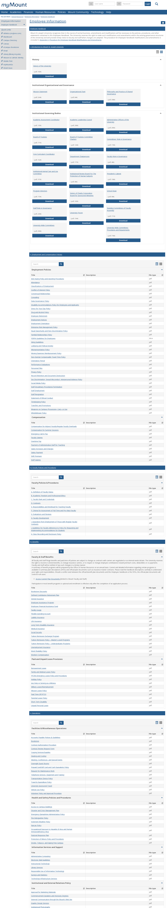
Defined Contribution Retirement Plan (45, 595)
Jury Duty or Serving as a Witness (43, 683)
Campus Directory (9, 40)
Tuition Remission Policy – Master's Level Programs (50, 640)
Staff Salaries (36, 460)
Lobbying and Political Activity (42, 346)
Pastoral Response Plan (40, 835)
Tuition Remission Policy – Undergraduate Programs (50, 643)
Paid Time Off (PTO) (38, 694)
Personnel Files (36, 368)
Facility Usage (36, 610)
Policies (62, 12)
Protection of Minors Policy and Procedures (47, 839)
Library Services (37, 867)
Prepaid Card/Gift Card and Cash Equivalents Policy (50, 767)
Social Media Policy (38, 383)
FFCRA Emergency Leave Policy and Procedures (49, 676)
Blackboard (6, 37)
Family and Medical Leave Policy (43, 672)
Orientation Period (38, 361)
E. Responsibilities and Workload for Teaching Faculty (51, 507)
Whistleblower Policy (38, 413)
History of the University (42, 66)
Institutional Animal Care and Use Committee (45, 172)
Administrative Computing (40, 856)
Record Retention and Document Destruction (48, 376)
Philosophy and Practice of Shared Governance (120, 93)
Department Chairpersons (79, 156)
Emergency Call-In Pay (39, 434)
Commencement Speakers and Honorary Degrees (49, 896)
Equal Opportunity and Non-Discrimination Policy (49, 331)
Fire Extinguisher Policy (39, 818)
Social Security (36, 632)
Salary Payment (37, 452)
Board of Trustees (40, 137)
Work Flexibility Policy (39, 651)
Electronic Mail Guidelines (40, 860)
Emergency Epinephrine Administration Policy (48, 814)
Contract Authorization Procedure (43, 745)
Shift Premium (36, 456)
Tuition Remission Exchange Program (45, 636)
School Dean (112, 191)
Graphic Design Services (40, 903)
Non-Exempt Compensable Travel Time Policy (48, 357)
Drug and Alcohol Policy (40, 312)
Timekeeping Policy (38, 402)
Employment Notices (39, 320)
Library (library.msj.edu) (11, 54)
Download (56, 76)
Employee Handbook (48, 17)
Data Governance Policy (40, 301)
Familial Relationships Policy (41, 335)
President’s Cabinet (114, 174)
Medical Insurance (38, 629)
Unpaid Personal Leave (39, 705)
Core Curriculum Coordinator (44, 154)
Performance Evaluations (40, 364)
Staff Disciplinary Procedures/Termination (46, 387)
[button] (61, 264)
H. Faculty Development (40, 518)
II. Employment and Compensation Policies (46, 254)
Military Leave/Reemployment (42, 687)
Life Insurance (36, 621)
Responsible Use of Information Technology (47, 871)
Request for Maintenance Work (42, 771)
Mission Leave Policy (39, 691)
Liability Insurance (37, 617)
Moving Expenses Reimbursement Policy (46, 353)
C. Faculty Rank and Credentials (42, 499)
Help (108, 12)
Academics (15, 12)
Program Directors (40, 191)
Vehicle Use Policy (37, 790)
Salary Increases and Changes (42, 449)
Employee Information (32, 17)
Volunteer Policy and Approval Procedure (46, 793)
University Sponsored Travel (41, 786)
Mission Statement (40, 92)
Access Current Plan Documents (48, 579)
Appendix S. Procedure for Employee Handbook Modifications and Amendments (70, 40)
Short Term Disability (39, 702)
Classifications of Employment (42, 286)
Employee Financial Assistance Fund (44, 606)
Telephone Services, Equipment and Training (47, 775)
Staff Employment (37, 391)
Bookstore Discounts (39, 591)
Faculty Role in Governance (117, 156)
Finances (28, 12)
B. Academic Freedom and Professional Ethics (48, 496)
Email (4, 51)
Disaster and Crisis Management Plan (45, 811)
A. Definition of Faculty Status (42, 492)
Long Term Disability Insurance (42, 625)
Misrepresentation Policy (40, 350)
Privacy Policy (36, 372)
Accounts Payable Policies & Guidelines (45, 737)
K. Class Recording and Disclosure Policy (46, 534)
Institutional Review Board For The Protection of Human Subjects (83, 175)
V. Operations (35, 713)
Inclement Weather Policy (40, 822)
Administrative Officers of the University (118, 121)
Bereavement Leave (38, 668)
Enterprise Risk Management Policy (44, 327)
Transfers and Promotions (41, 405)
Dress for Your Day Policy (40, 308)
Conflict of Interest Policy (40, 290)
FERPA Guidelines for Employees (43, 338)
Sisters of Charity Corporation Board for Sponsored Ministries (81, 194)
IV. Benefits (34, 542)
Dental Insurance (37, 599)
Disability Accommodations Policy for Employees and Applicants (55, 305)
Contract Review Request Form (42, 749)
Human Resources (45, 12)
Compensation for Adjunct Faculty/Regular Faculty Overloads (54, 426)
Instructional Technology (40, 864)
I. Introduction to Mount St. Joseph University (47, 47)
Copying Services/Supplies (40, 752)
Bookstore (35, 741)
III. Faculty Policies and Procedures (43, 468)
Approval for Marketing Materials (43, 892)
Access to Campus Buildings (41, 807)
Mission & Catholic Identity (12, 58)
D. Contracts (35, 503)
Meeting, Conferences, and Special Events (46, 760)
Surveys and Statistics (39, 875)
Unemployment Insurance (40, 647)
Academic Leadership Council (81, 120)
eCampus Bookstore (10, 47)
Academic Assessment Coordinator (46, 120)
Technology (97, 12)
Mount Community (78, 12)
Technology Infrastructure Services (44, 879)
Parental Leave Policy (39, 698)
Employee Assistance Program (42, 603)
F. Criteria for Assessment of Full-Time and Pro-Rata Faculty (53, 510)
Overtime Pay (36, 441)
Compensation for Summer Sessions (45, 430)
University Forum (76, 213)
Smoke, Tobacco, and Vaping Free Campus (47, 843)
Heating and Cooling (38, 756)
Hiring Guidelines (37, 342)
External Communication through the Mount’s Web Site (51, 899)
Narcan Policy (36, 825)
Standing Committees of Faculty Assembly (119, 209)
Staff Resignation (37, 394)
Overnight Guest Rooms (40, 763)
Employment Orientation (40, 323)
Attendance (35, 282)
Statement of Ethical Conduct (42, 398)
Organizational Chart (77, 92)
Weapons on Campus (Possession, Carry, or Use (49, 409)
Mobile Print (6, 61)
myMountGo (7, 64)
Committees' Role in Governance (119, 139)
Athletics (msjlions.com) (11, 33)
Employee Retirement (39, 316)
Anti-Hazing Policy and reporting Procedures (47, 279)
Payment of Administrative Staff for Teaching (48, 445)
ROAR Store (6, 68)
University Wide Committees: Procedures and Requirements (118, 229)
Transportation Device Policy (42, 778)
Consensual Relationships (40, 294)
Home (4, 12)
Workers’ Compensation (40, 655)
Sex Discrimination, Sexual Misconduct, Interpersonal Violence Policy (56, 379)
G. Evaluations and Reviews (41, 514)
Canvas (5, 44)
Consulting (35, 297)
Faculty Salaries (37, 437)
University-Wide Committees (43, 225)
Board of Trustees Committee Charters (81, 138)
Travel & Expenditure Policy (41, 782)
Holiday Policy (36, 679)
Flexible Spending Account (40, 614)
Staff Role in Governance (42, 208)
